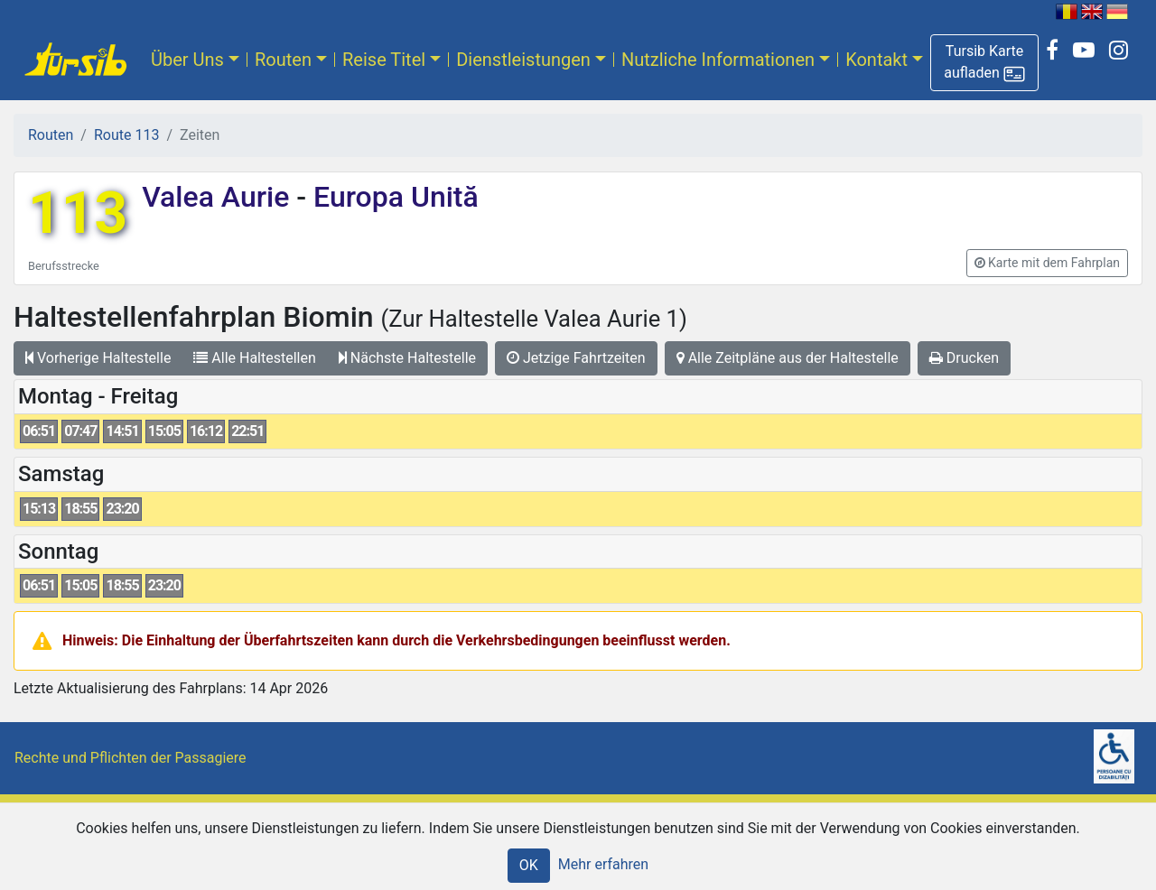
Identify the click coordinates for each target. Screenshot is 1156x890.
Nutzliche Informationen (718, 59)
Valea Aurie (219, 197)
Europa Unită (392, 197)
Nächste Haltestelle (407, 357)
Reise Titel (383, 59)
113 (77, 213)
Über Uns (187, 59)
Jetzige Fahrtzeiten (576, 357)
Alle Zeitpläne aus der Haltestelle (787, 357)
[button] (984, 62)
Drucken (964, 357)
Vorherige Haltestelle (98, 357)
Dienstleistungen (523, 59)
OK (528, 865)
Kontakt (876, 59)
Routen (283, 59)
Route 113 (126, 135)
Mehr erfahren (603, 864)
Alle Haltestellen (254, 357)
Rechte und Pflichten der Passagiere (130, 757)
